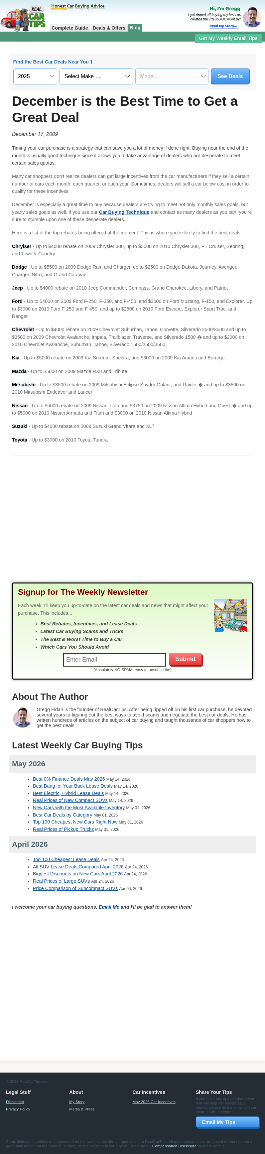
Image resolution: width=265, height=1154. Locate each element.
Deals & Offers (109, 28)
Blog (135, 27)
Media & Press (81, 1109)
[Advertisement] (132, 525)
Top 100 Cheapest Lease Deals (66, 859)
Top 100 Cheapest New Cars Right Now (75, 822)
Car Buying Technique (124, 212)
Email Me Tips (218, 1122)
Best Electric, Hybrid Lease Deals (68, 793)
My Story (76, 1101)
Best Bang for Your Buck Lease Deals (73, 786)
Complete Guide (70, 28)
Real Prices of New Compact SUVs (70, 800)
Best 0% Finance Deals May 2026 (69, 779)
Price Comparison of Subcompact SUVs (75, 888)
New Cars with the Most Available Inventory (79, 807)
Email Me (109, 907)
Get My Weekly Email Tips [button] (228, 38)
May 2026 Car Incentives (154, 1101)
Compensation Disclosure (174, 1146)
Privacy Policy (18, 1109)
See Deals (230, 76)
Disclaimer (15, 1101)
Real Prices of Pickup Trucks (63, 829)
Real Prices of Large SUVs (61, 881)
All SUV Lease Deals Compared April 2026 (78, 866)
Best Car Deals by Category (62, 815)
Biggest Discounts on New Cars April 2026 (78, 873)
